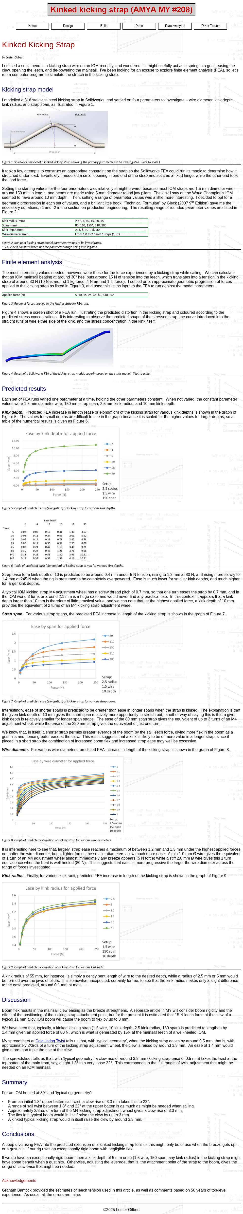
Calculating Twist (50, 1041)
